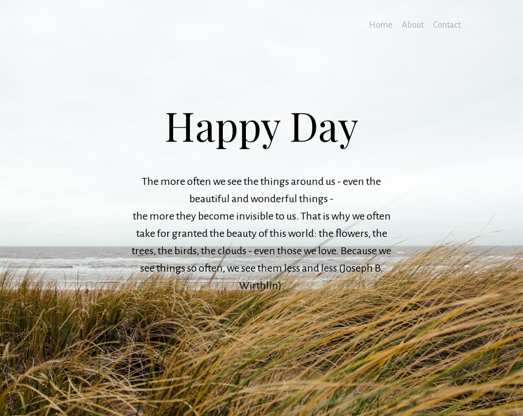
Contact (447, 24)
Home (381, 24)
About (413, 24)
